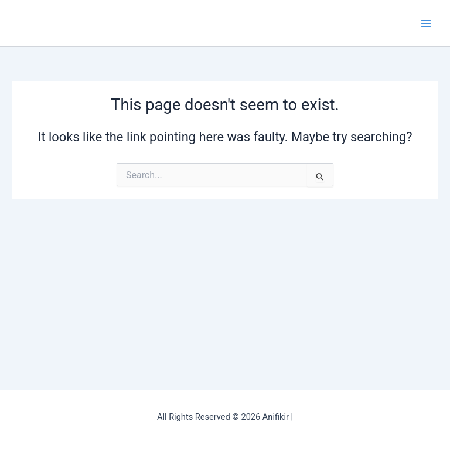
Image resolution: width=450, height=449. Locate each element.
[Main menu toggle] (426, 23)
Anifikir (34, 23)
